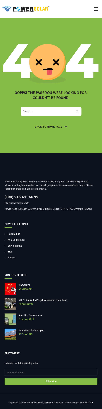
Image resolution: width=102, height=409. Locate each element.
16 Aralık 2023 (26, 304)
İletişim (11, 257)
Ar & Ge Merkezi (16, 239)
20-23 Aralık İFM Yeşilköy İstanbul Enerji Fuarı (43, 300)
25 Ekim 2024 (25, 289)
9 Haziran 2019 (26, 319)
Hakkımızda (14, 234)
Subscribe (51, 381)
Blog (10, 251)
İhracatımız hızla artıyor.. (31, 330)
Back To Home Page (48, 126)
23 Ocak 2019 (25, 334)
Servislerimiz (15, 245)
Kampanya (24, 285)
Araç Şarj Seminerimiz (30, 315)
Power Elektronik (35, 402)
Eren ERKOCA (86, 402)
